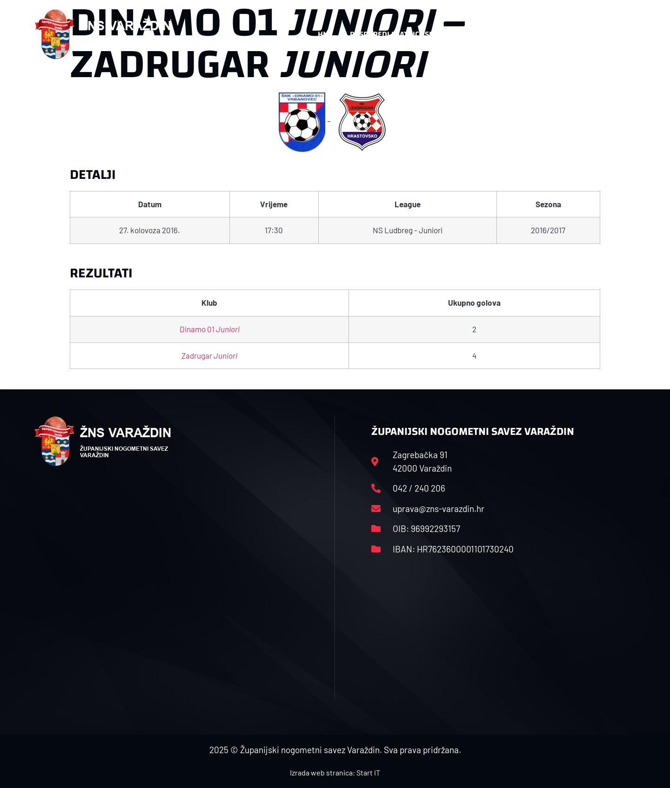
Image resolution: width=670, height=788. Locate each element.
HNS (325, 34)
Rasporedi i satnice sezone (401, 34)
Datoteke (487, 34)
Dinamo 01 (210, 329)
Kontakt (538, 34)
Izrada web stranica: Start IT (335, 772)
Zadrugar (209, 355)
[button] (617, 34)
